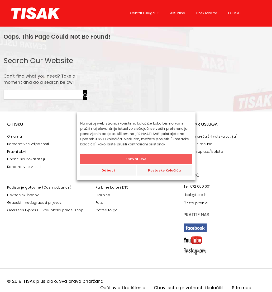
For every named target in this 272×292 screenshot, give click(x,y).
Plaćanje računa (198, 144)
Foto (99, 202)
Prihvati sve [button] (136, 159)
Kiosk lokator (206, 13)
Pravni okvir (17, 151)
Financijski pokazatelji (26, 159)
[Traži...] (43, 95)
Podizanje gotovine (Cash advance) (39, 187)
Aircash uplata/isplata (203, 151)
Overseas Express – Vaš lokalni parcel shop (45, 210)
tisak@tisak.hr (196, 194)
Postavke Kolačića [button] (164, 170)
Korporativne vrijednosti (28, 144)
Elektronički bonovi (23, 195)
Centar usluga (144, 13)
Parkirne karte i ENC (112, 187)
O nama (14, 136)
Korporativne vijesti (24, 166)
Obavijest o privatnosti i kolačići (189, 288)
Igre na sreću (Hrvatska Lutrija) (211, 136)
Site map (241, 288)
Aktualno (177, 13)
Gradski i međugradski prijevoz (34, 202)
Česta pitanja (196, 203)
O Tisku (234, 13)
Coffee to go (106, 210)
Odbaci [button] (108, 170)
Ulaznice (102, 195)
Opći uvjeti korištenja (123, 288)
